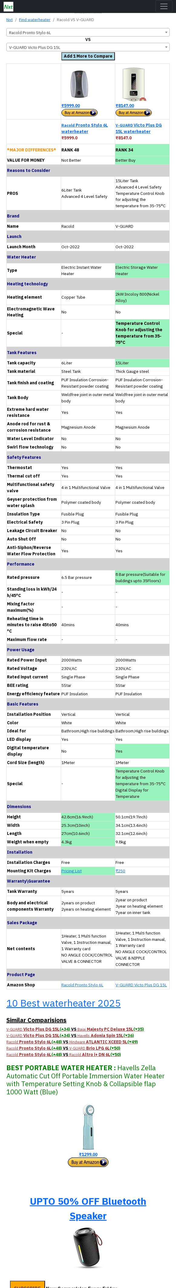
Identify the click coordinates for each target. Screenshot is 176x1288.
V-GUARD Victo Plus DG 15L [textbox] (34, 47)
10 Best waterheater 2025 (63, 1003)
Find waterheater (35, 19)
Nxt (9, 19)
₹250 (120, 871)
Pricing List (71, 871)
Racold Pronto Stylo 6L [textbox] (30, 32)
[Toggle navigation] (163, 6)
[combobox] (88, 32)
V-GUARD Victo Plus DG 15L (141, 985)
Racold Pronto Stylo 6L (82, 985)
